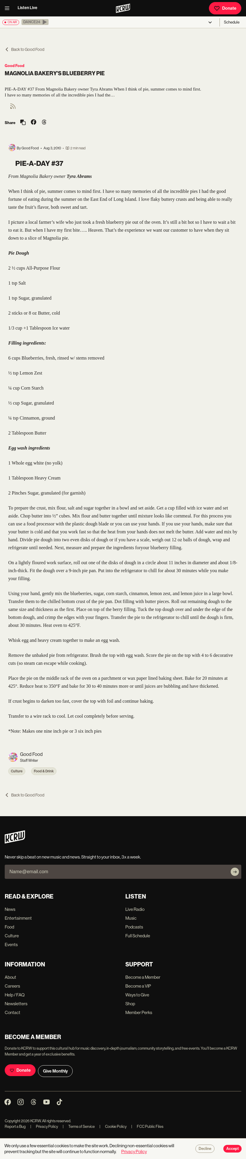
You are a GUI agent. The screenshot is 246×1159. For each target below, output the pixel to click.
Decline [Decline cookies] (205, 1148)
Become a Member (142, 977)
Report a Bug (15, 1126)
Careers (12, 985)
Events (11, 944)
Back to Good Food (24, 49)
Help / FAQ (15, 994)
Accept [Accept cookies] (232, 1148)
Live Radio (134, 909)
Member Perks (138, 1012)
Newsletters (16, 1003)
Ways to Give (137, 994)
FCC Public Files (147, 1126)
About (10, 977)
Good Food (14, 66)
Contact (12, 1012)
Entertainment (18, 918)
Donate (225, 8)
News (10, 909)
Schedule (232, 22)
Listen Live (27, 7)
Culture (17, 771)
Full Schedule (137, 935)
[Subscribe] (235, 872)
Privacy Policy (44, 1126)
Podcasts (134, 926)
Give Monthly (55, 1071)
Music (131, 918)
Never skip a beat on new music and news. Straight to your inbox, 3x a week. (73, 856)
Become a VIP (138, 985)
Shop (130, 1003)
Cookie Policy (113, 1126)
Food (9, 926)
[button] (35, 22)
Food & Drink (44, 771)
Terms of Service (79, 1126)
